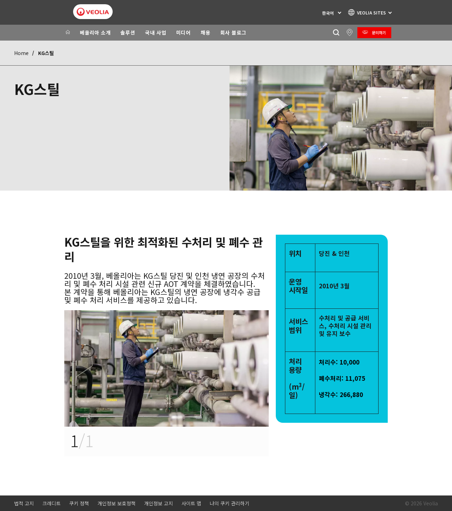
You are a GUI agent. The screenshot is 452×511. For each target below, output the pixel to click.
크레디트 (51, 503)
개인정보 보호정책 (116, 503)
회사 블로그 (233, 32)
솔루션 (127, 32)
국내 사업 (155, 32)
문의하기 (379, 32)
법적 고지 (24, 503)
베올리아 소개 (95, 32)
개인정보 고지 (158, 503)
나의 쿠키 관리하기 (229, 503)
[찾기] (336, 32)
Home (21, 52)
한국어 (328, 13)
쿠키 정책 (79, 503)
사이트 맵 (191, 503)
